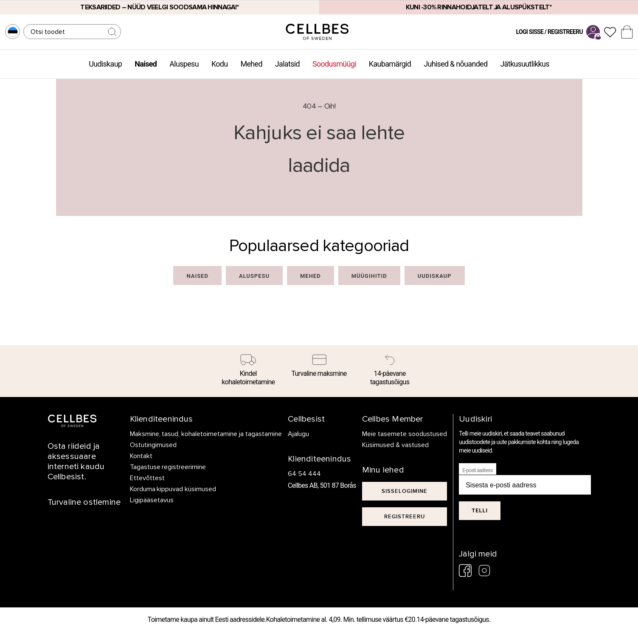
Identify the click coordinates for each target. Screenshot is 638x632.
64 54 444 (304, 474)
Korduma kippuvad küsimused (173, 489)
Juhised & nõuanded (455, 63)
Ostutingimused (153, 445)
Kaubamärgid (390, 63)
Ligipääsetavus (152, 500)
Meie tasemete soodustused (404, 434)
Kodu (219, 63)
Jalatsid (287, 63)
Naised (146, 63)
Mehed (251, 63)
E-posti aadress (477, 470)
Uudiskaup (105, 63)
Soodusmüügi (334, 63)
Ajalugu (298, 434)
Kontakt (141, 456)
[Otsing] (72, 31)
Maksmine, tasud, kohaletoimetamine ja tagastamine (206, 434)
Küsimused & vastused (395, 445)
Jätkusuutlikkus (524, 63)
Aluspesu (184, 63)
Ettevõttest (147, 478)
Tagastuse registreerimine (168, 467)
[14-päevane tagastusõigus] (389, 371)
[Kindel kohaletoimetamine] (248, 371)
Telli (480, 510)
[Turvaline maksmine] (319, 367)
